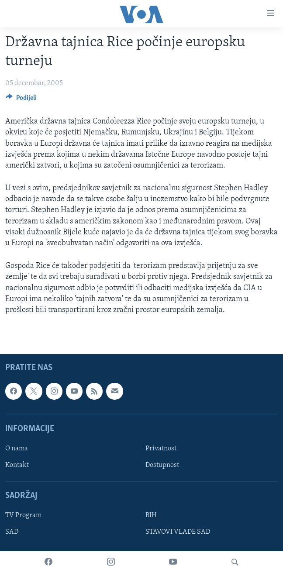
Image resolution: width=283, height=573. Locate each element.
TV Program (23, 515)
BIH (151, 515)
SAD (11, 532)
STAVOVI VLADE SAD (177, 532)
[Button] (21, 100)
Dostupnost (162, 465)
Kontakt (17, 465)
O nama (16, 448)
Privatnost (160, 448)
